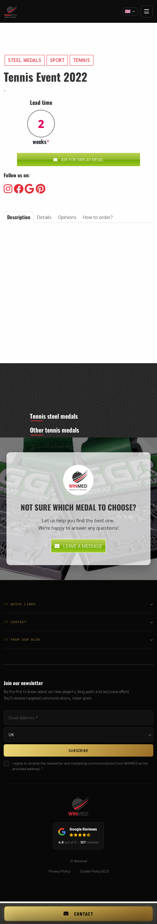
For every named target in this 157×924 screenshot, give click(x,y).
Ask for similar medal (78, 159)
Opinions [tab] (67, 217)
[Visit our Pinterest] (40, 189)
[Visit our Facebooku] (18, 189)
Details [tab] (44, 217)
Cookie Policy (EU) (94, 872)
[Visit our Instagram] (8, 189)
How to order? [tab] (98, 217)
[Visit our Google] (29, 189)
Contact (78, 914)
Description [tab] (18, 217)
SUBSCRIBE (78, 751)
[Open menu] (146, 11)
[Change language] (130, 11)
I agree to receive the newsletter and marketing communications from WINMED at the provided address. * (80, 767)
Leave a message (78, 547)
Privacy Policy (59, 872)
